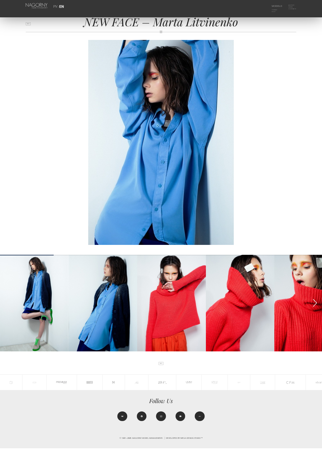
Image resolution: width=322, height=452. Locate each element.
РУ (56, 6)
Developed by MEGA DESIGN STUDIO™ (184, 442)
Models (272, 6)
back (31, 25)
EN (60, 6)
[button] (314, 303)
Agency (289, 6)
